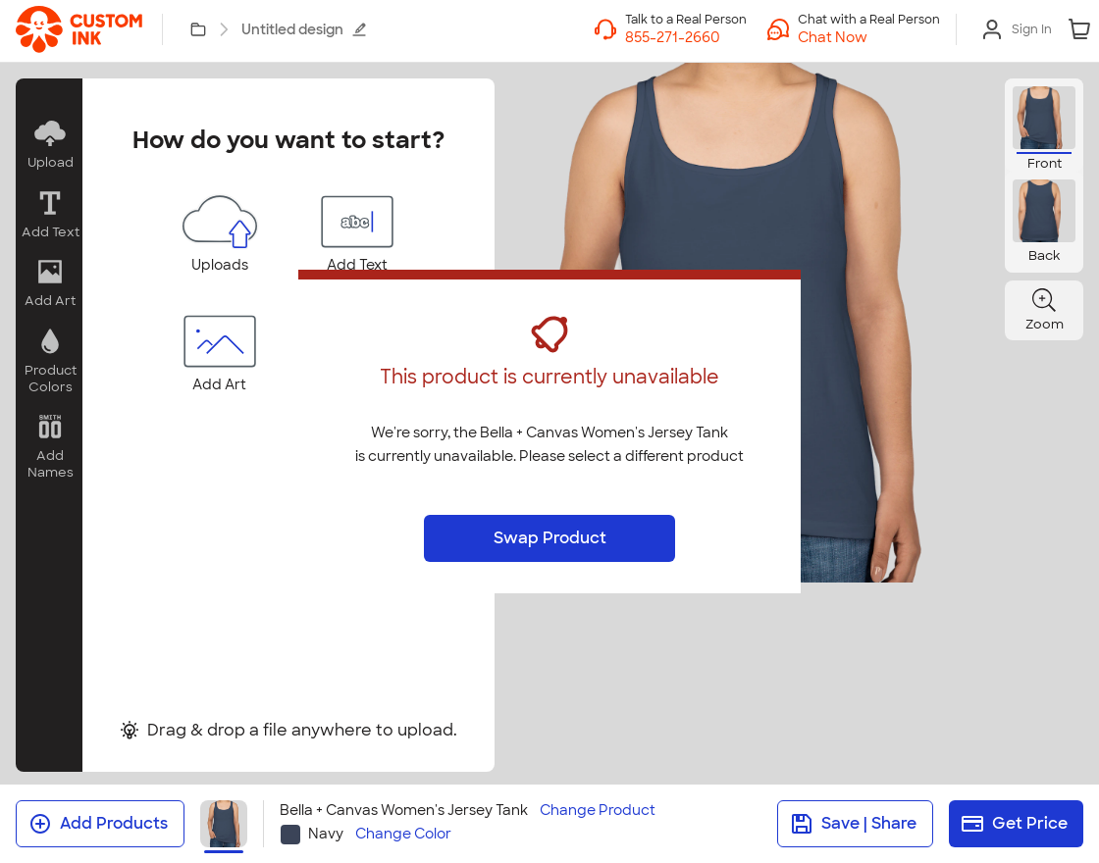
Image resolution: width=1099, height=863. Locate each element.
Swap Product (550, 538)
